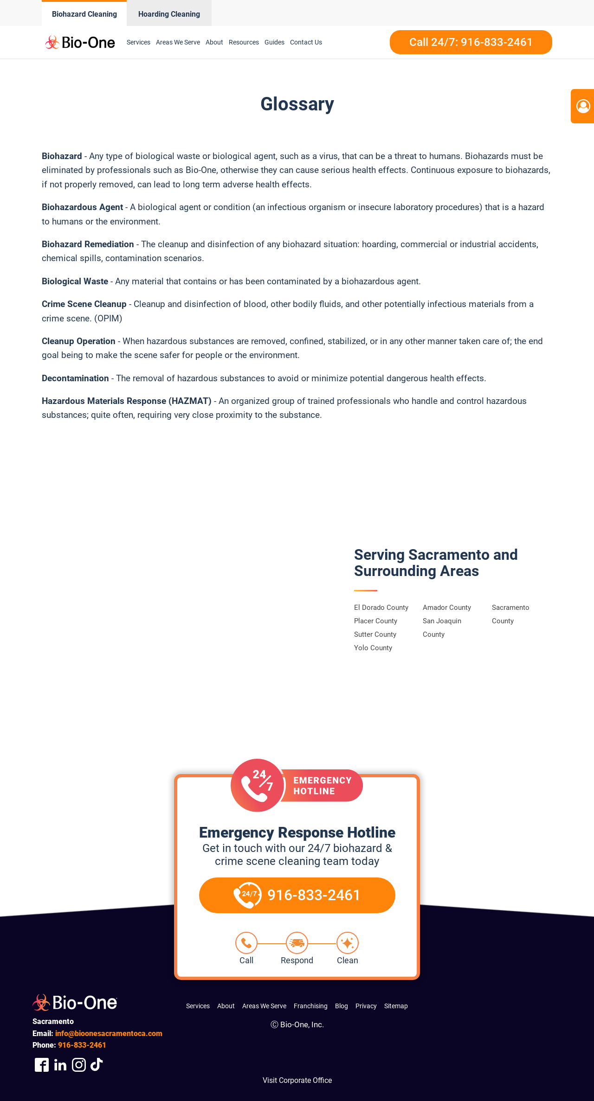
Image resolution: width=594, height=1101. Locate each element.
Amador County (447, 607)
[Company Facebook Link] (42, 1064)
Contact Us (306, 42)
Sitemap (396, 1006)
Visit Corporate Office (297, 1080)
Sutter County (375, 634)
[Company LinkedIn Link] (60, 1064)
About (214, 42)
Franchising (311, 1006)
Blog (341, 1006)
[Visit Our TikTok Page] (97, 1064)
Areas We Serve (178, 42)
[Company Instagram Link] (79, 1064)
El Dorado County (381, 607)
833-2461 (82, 1045)
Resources (244, 42)
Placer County (375, 621)
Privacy (366, 1006)
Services (138, 42)
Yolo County (373, 648)
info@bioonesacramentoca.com (108, 1033)
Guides (274, 42)
